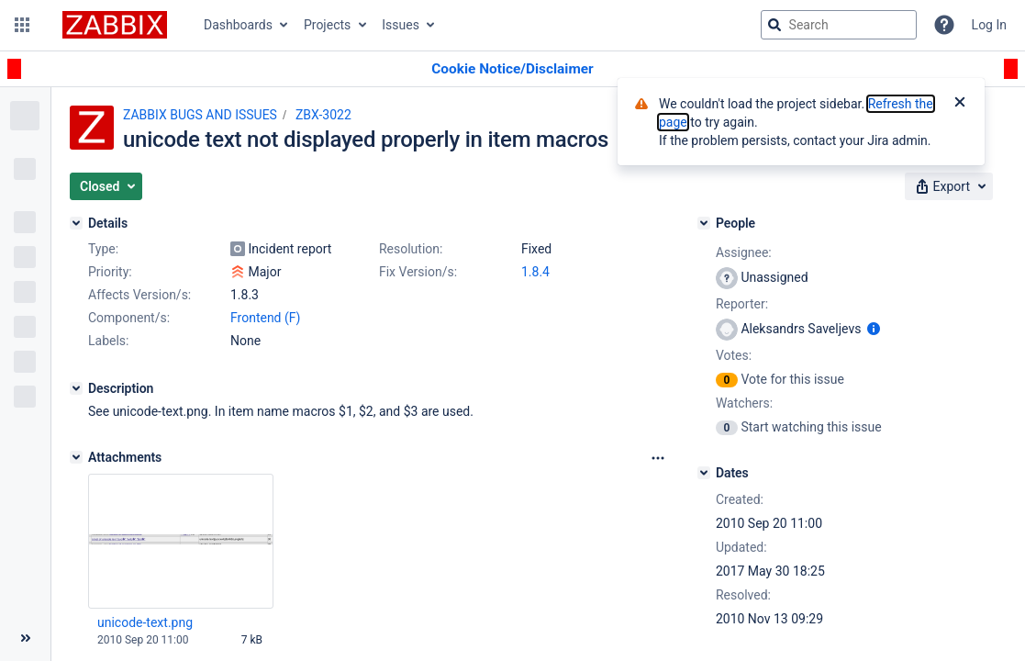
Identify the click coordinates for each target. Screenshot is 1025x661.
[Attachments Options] (658, 458)
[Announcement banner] (512, 69)
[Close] (960, 104)
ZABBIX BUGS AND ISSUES (200, 114)
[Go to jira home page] (114, 24)
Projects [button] (327, 24)
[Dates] (703, 472)
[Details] (76, 223)
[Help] (944, 24)
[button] (22, 24)
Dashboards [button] (238, 24)
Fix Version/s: (418, 271)
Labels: (108, 340)
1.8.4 (535, 271)
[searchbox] (839, 24)
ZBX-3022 (323, 114)
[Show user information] (873, 328)
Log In (989, 24)
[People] (703, 223)
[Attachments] (76, 457)
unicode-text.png (145, 622)
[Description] (76, 388)
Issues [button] (400, 24)
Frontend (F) (265, 317)
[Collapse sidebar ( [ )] (25, 638)
